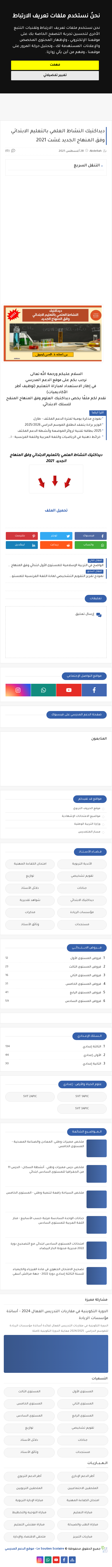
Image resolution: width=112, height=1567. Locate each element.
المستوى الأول (82, 1392)
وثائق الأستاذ (30, 924)
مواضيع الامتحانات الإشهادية (81, 816)
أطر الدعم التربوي (29, 1476)
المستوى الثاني (82, 1404)
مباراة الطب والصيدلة (83, 1525)
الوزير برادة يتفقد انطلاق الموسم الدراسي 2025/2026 (63, 425)
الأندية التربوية (82, 864)
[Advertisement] (56, 237)
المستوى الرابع (82, 1416)
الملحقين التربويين (29, 1488)
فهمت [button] (55, 65)
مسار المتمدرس (89, 831)
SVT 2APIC (30, 1096)
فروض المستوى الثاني (85, 976)
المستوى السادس (29, 1416)
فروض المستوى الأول (85, 958)
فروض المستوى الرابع (85, 993)
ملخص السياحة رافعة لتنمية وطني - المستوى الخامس (45, 1193)
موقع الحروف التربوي (86, 808)
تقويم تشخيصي (82, 876)
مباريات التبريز (82, 1537)
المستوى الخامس (29, 1404)
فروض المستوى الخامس (83, 984)
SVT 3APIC (82, 1108)
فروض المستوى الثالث (85, 967)
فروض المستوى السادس (83, 1001)
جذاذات (82, 888)
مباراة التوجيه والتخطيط (29, 1512)
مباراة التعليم (82, 1512)
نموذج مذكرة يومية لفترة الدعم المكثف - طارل (67, 419)
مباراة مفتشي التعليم (29, 1525)
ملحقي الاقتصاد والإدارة (29, 1537)
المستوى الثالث (29, 1392)
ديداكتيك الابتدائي (82, 900)
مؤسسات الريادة (82, 912)
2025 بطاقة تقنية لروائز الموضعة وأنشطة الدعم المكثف (59, 431)
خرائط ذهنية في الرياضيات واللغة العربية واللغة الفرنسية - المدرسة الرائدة (54, 437)
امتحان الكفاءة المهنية (30, 864)
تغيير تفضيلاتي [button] (55, 75)
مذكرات (30, 912)
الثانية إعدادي (91, 1064)
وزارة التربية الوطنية (87, 824)
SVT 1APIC (82, 1096)
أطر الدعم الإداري (82, 1476)
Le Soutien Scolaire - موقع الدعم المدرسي (34, 1549)
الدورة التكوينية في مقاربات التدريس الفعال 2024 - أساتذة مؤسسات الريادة (57, 1315)
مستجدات (82, 924)
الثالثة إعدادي (91, 1047)
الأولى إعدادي (92, 1055)
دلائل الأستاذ (30, 888)
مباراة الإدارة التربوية (29, 1500)
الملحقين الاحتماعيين (83, 1488)
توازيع (30, 876)
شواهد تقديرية (30, 900)
